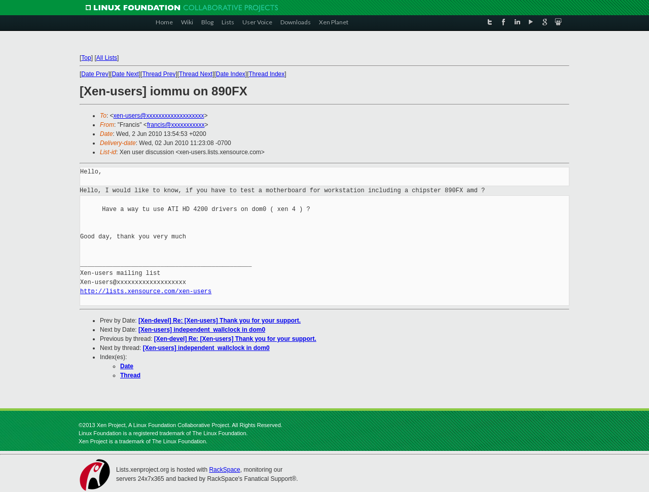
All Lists (106, 57)
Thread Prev (158, 74)
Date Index (230, 74)
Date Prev (94, 74)
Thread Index (267, 74)
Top (86, 57)
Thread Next (195, 74)
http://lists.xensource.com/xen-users (145, 291)
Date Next (125, 74)
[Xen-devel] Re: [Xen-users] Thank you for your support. (219, 320)
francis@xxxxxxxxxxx (176, 124)
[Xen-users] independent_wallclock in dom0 (201, 329)
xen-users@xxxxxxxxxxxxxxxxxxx (159, 115)
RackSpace (224, 469)
